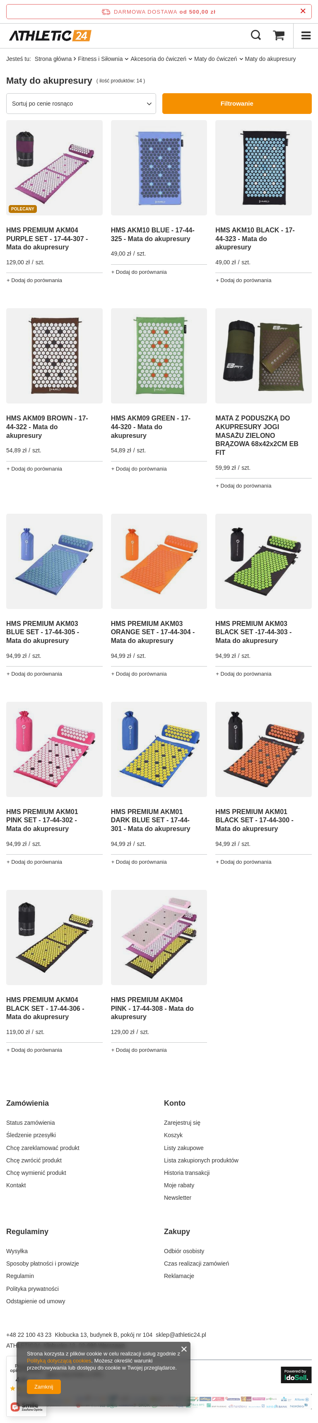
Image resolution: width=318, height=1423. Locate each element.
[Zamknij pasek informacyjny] (303, 11)
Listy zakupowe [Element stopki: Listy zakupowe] (184, 1148)
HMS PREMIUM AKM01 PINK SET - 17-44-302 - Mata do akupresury (42, 820)
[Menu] (305, 35)
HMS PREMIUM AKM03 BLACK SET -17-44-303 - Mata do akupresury (253, 632)
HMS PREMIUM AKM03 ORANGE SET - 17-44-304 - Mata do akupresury (153, 632)
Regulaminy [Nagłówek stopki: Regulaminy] (27, 1231)
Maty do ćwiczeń (215, 59)
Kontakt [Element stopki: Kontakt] (16, 1185)
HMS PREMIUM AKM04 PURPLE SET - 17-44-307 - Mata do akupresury (47, 239)
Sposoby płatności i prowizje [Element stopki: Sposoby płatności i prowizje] (42, 1263)
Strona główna (53, 59)
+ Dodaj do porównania (34, 280)
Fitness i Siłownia (100, 59)
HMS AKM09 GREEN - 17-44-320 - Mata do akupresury (150, 427)
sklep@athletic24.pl (181, 1334)
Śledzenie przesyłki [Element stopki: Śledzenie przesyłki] (31, 1135)
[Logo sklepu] (50, 35)
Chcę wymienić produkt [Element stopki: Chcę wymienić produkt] (36, 1172)
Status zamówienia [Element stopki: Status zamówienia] (30, 1122)
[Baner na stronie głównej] (159, 1407)
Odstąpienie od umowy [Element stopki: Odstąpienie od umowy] (35, 1301)
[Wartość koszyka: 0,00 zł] (278, 35)
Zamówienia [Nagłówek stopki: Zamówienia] (27, 1103)
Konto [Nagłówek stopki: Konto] (175, 1103)
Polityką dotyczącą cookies (59, 1361)
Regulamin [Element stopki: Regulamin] (20, 1276)
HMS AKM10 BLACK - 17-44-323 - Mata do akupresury (254, 239)
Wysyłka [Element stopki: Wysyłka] (17, 1251)
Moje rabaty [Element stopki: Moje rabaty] (179, 1185)
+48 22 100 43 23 (28, 1334)
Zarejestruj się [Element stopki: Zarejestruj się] (182, 1122)
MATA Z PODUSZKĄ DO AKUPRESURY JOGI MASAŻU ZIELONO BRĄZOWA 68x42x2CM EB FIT (256, 435)
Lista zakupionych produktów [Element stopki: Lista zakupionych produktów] (201, 1160)
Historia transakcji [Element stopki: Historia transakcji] (187, 1172)
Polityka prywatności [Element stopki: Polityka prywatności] (32, 1288)
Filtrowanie (237, 103)
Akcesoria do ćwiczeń (158, 59)
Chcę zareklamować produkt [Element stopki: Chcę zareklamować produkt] (43, 1148)
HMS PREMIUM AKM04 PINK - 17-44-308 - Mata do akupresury (152, 1008)
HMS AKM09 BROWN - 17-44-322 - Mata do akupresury (47, 427)
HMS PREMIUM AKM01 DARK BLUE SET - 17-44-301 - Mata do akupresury (150, 820)
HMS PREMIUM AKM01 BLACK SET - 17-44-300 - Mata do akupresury (254, 820)
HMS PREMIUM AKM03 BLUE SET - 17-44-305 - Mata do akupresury (42, 632)
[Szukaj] (256, 35)
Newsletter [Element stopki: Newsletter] (177, 1197)
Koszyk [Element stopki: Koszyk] (173, 1135)
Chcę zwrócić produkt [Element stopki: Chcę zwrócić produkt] (34, 1160)
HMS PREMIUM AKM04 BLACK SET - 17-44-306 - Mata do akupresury (45, 1008)
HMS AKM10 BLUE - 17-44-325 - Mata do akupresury (153, 234)
